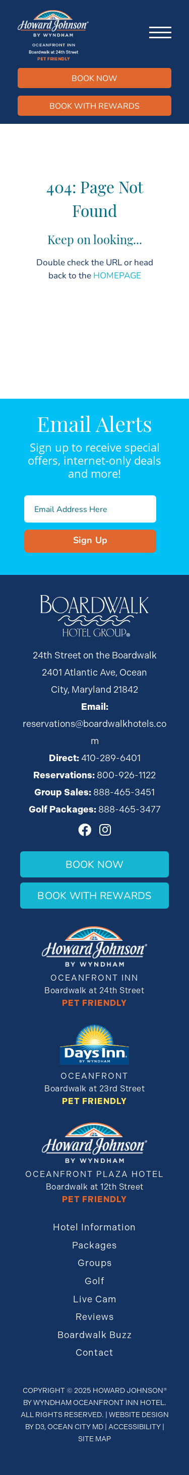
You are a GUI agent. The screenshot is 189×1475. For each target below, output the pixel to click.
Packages (94, 1245)
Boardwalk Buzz (94, 1335)
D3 (39, 1427)
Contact (94, 1352)
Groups (95, 1263)
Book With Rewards (94, 895)
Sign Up (90, 540)
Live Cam (94, 1299)
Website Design (139, 1415)
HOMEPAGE (117, 275)
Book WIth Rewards (94, 105)
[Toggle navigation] (160, 33)
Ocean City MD (75, 1427)
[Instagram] (105, 829)
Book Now (94, 77)
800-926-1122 (126, 775)
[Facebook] (84, 829)
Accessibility (134, 1427)
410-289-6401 (111, 758)
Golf (94, 1281)
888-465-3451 (124, 792)
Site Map (94, 1439)
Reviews (95, 1316)
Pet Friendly (94, 1003)
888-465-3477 (129, 809)
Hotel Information (94, 1227)
